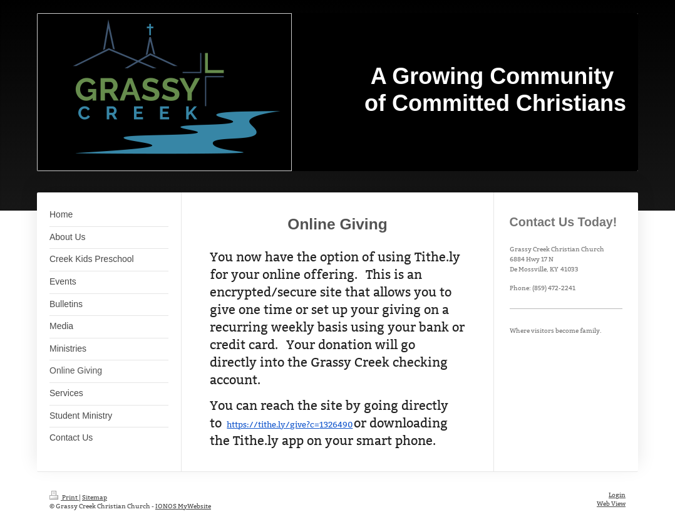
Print (64, 497)
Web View (611, 504)
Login (617, 495)
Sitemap (94, 497)
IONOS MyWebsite (183, 506)
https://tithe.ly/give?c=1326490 (290, 424)
